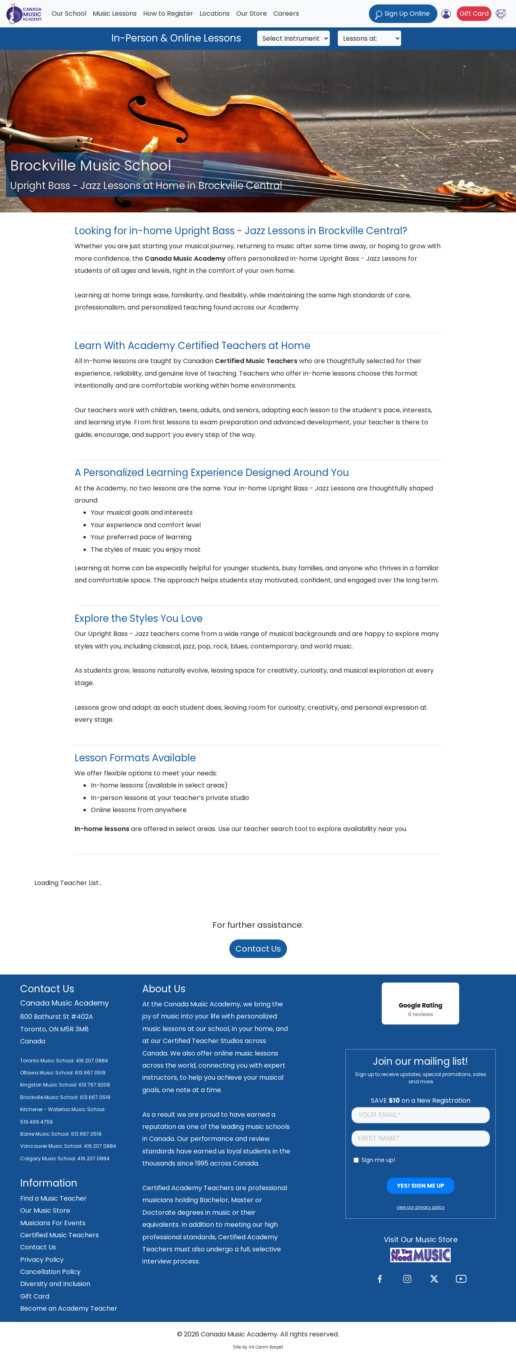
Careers (286, 13)
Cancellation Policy (50, 1271)
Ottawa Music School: (47, 1072)
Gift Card (474, 13)
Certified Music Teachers (59, 1235)
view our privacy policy (421, 1207)
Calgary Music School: (48, 1158)
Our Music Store (45, 1210)
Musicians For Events (52, 1223)
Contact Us (258, 948)
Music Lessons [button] (115, 13)
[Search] (293, 38)
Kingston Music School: (48, 1084)
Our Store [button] (251, 13)
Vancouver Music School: (52, 1146)
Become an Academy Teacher (68, 1308)
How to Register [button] (168, 13)
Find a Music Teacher (53, 1198)
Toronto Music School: (47, 1060)
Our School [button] (69, 13)
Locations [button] (215, 13)
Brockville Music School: (49, 1097)
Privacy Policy (42, 1259)
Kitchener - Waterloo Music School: (63, 1109)
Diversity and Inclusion (55, 1283)
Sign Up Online (403, 14)
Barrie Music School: (45, 1133)
